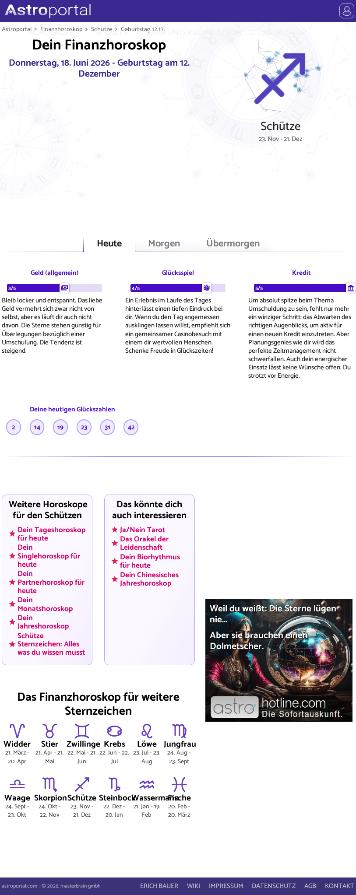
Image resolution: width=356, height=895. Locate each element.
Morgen (164, 244)
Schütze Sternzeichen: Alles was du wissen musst (51, 644)
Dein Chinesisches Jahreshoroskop (149, 579)
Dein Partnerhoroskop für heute (51, 582)
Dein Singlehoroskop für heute (49, 556)
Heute (109, 244)
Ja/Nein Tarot (142, 529)
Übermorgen (233, 244)
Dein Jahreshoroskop (43, 622)
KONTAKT (339, 886)
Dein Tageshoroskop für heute (51, 534)
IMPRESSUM (226, 886)
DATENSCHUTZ (274, 886)
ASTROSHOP (284, 32)
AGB (310, 886)
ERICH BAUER (159, 886)
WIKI (193, 886)
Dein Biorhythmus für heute (150, 561)
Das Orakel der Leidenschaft (144, 543)
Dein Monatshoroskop (45, 604)
